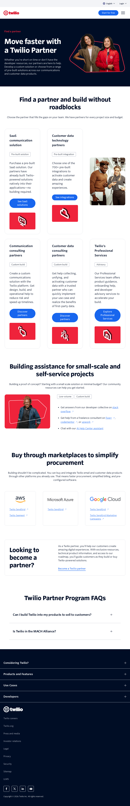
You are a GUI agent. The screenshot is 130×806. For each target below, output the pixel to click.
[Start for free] (108, 12)
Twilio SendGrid (18, 509)
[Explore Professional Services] (108, 315)
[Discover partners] (22, 313)
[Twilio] (11, 13)
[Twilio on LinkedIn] (23, 789)
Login (123, 3)
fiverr (110, 418)
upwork (88, 422)
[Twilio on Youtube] (31, 789)
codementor (69, 422)
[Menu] (123, 12)
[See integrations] (64, 197)
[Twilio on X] (14, 789)
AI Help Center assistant (90, 428)
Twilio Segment (18, 515)
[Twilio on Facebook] (6, 789)
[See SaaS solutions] (22, 203)
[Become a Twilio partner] (72, 569)
